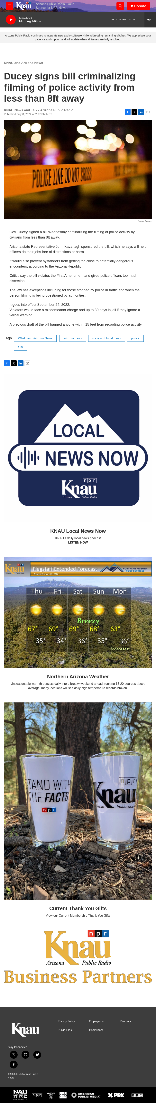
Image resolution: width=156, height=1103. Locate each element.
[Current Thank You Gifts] (78, 801)
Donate (140, 6)
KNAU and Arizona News (23, 63)
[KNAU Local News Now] (78, 448)
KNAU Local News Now (78, 531)
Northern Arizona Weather (78, 676)
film (20, 347)
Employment (96, 1021)
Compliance (96, 1030)
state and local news (106, 338)
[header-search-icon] (120, 6)
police (135, 338)
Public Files (65, 1030)
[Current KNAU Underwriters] (78, 956)
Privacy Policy (66, 1021)
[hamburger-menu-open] (9, 6)
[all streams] (150, 19)
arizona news (73, 338)
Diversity (125, 1021)
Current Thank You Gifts (78, 908)
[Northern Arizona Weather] (78, 612)
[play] (11, 19)
